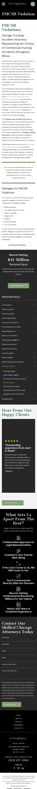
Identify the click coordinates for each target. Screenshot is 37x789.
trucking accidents (14, 110)
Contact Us (18, 728)
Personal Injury (18, 725)
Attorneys (18, 722)
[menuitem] (17, 305)
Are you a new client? (9, 664)
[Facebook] (14, 768)
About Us (18, 718)
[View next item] (26, 280)
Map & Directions (18, 752)
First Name (5, 637)
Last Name (5, 644)
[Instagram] (18, 768)
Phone (4, 651)
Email (3, 657)
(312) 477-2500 (18, 760)
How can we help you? (9, 671)
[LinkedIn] (23, 768)
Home (18, 715)
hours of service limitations (15, 97)
